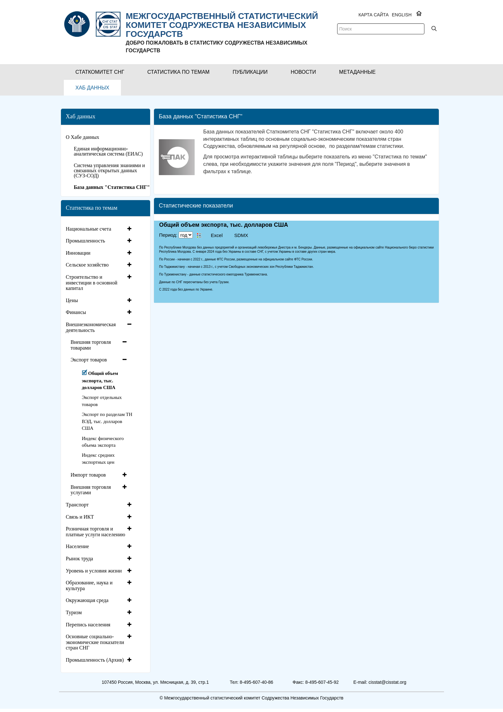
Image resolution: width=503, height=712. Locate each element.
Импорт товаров (88, 475)
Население (77, 546)
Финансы (76, 312)
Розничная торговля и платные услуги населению (95, 531)
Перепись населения (88, 624)
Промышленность (85, 240)
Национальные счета (88, 229)
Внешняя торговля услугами (91, 490)
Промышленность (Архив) (95, 660)
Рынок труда (79, 558)
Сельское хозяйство (87, 264)
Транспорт (77, 504)
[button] (100, 72)
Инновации (78, 253)
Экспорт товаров (89, 359)
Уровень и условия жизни (94, 570)
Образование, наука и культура (89, 585)
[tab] (99, 229)
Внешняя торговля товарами (91, 345)
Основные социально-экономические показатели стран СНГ (95, 642)
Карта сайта (373, 14)
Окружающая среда (87, 600)
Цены (72, 300)
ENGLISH (402, 14)
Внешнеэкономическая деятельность (91, 327)
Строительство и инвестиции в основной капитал (91, 282)
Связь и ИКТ (80, 517)
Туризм (74, 612)
